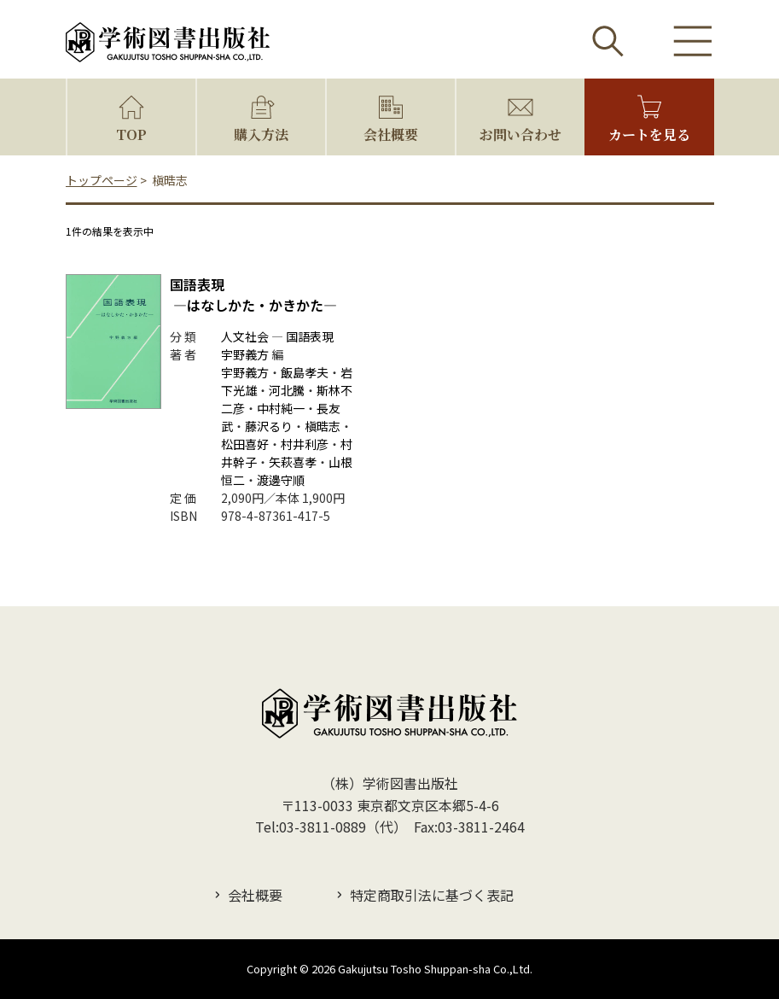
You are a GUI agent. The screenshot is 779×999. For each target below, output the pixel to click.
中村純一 (281, 408)
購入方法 (261, 134)
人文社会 (245, 336)
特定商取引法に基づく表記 (432, 895)
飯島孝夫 (304, 372)
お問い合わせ (520, 134)
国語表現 (253, 294)
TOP (131, 134)
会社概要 (390, 134)
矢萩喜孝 (293, 461)
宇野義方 (245, 354)
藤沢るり (269, 426)
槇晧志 (322, 426)
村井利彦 (304, 444)
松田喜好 (245, 444)
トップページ (101, 180)
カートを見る (649, 134)
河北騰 (287, 390)
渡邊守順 (281, 479)
